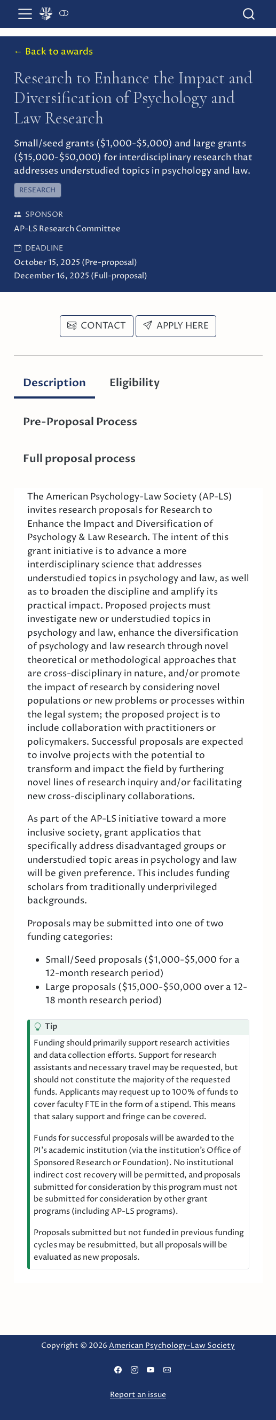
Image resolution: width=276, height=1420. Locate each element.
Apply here (176, 325)
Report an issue (138, 1395)
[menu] (25, 14)
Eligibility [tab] (134, 383)
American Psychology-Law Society (172, 1345)
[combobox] (249, 13)
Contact (96, 325)
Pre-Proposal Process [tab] (80, 422)
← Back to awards (53, 51)
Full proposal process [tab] (79, 458)
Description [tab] (54, 383)
